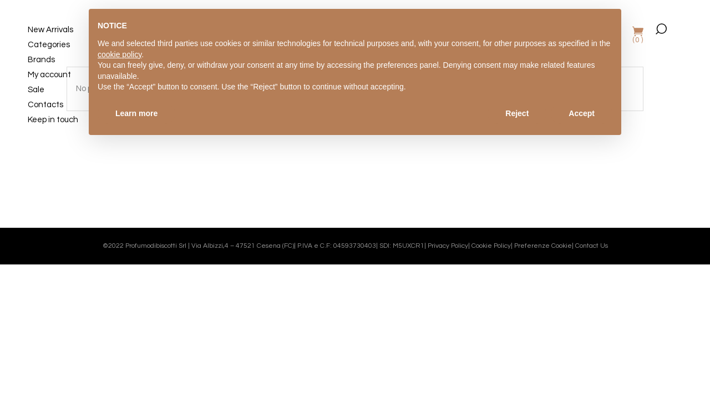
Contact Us (591, 245)
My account (49, 75)
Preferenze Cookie (543, 245)
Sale (36, 90)
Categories (49, 45)
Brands (41, 60)
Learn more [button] (136, 113)
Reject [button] (517, 113)
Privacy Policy (448, 245)
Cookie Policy (491, 245)
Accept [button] (582, 113)
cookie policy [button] (119, 54)
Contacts (45, 105)
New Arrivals (50, 30)
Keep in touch (53, 120)
